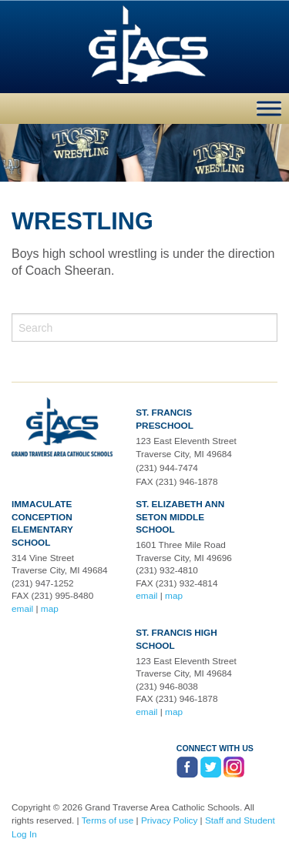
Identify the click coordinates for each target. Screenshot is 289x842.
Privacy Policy (169, 820)
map (50, 608)
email (22, 608)
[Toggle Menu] (269, 108)
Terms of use (108, 820)
